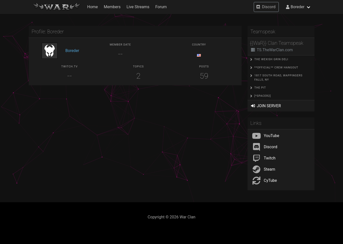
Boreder (72, 50)
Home (92, 6)
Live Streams (137, 6)
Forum (161, 6)
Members (112, 6)
